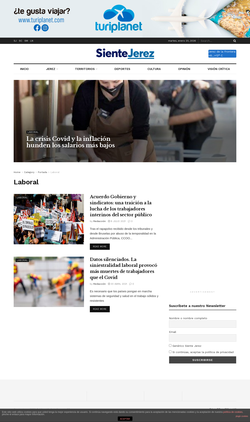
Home (17, 172)
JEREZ (50, 69)
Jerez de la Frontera (221, 51)
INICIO (24, 69)
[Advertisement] (202, 229)
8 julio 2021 (117, 221)
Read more (100, 246)
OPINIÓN (184, 69)
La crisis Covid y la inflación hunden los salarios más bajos (70, 142)
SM (26, 40)
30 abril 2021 (117, 284)
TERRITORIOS (85, 69)
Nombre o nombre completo (188, 318)
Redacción (99, 221)
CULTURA (154, 69)
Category (29, 172)
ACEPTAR (125, 419)
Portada (42, 172)
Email (172, 331)
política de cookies (233, 412)
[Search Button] (234, 41)
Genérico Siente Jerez (185, 345)
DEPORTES (122, 69)
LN (31, 40)
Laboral (33, 132)
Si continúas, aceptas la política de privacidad (201, 352)
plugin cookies (242, 416)
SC (20, 40)
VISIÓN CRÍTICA (219, 69)
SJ (15, 40)
